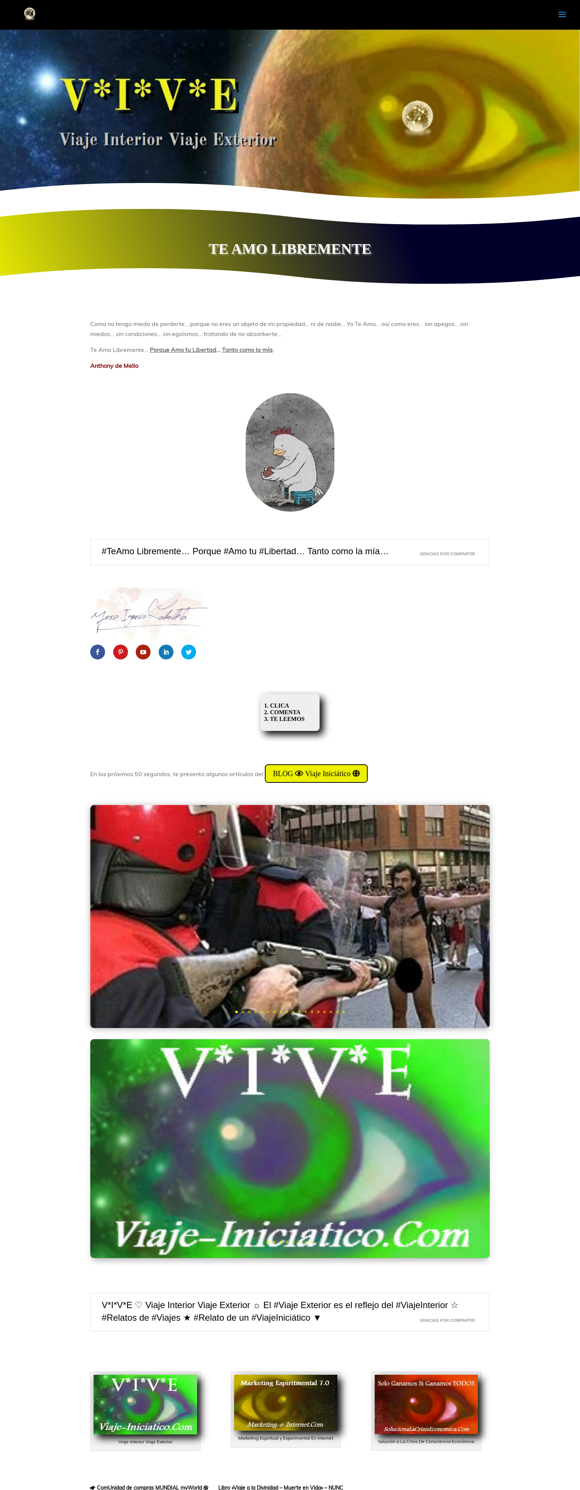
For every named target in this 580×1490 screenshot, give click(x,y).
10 (293, 1012)
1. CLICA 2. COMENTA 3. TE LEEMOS (286, 712)
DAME (290, 1183)
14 (318, 1012)
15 (324, 1012)
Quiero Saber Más (290, 971)
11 (299, 1012)
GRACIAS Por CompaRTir (447, 554)
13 (312, 1012)
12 (305, 1012)
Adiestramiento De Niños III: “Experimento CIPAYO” (289, 893)
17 (337, 1012)
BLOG (290, 1130)
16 (331, 1012)
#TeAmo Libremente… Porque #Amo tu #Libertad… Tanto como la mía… (245, 551)
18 (343, 1012)
